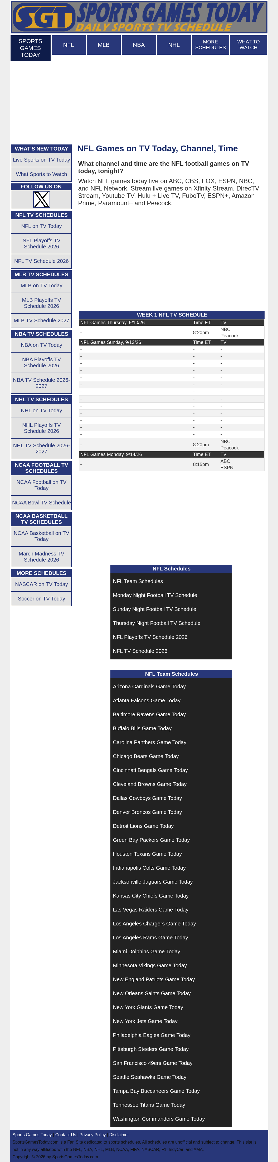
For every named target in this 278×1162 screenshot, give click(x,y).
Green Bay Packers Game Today (151, 840)
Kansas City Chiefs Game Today (151, 896)
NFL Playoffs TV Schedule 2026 (150, 637)
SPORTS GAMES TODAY (30, 48)
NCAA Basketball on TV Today (41, 536)
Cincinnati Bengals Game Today (150, 770)
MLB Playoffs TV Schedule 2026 (41, 303)
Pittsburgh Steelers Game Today (151, 1049)
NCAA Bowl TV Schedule (41, 502)
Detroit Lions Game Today (143, 826)
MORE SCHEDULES (210, 44)
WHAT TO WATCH (248, 44)
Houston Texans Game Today (147, 854)
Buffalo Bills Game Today (142, 728)
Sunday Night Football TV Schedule (155, 609)
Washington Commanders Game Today (159, 1119)
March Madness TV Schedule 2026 (41, 557)
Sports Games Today (32, 1135)
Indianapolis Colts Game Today (149, 868)
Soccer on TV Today (41, 599)
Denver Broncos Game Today (147, 812)
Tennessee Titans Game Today (149, 1105)
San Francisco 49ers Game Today (153, 1063)
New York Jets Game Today (145, 1021)
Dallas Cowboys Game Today (147, 798)
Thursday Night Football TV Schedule (157, 623)
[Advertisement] (139, 101)
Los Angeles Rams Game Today (150, 937)
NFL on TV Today (41, 226)
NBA (139, 45)
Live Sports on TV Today (41, 160)
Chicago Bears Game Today (146, 756)
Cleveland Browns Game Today (150, 784)
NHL (174, 45)
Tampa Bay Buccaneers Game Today (156, 1091)
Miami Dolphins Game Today (146, 951)
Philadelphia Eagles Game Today (152, 1035)
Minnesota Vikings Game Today (150, 965)
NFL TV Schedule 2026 (140, 651)
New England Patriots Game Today (154, 979)
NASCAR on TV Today (41, 584)
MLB (104, 45)
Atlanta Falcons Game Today (147, 700)
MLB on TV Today (41, 285)
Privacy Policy (93, 1135)
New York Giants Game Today (148, 1007)
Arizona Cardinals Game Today (149, 686)
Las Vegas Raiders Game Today (150, 910)
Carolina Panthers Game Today (150, 742)
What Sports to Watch (41, 174)
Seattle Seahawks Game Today (150, 1077)
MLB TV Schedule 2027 (41, 320)
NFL (68, 45)
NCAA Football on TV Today (42, 485)
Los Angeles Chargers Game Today (154, 923)
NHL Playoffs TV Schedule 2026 (41, 428)
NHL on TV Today (41, 410)
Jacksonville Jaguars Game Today (153, 882)
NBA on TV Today (41, 345)
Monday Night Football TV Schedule (155, 595)
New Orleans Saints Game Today (152, 993)
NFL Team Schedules (138, 581)
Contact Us (65, 1135)
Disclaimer (119, 1135)
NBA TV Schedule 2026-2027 (41, 383)
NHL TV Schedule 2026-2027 (41, 448)
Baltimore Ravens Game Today (149, 714)
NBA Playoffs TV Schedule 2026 (41, 362)
